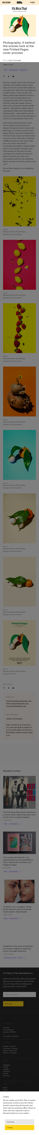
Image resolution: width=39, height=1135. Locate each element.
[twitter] (8, 76)
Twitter (5, 1073)
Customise (10, 1122)
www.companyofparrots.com (17, 704)
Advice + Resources (10, 1050)
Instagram (6, 1065)
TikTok (5, 1067)
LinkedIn (6, 1069)
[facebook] (4, 76)
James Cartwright (14, 60)
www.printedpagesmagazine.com (18, 701)
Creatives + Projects (10, 1048)
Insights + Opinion (9, 1046)
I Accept (10, 1127)
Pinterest (6, 1075)
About (5, 1087)
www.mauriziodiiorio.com (16, 706)
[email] (13, 76)
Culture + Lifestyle (10, 1052)
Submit (5, 1090)
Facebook (6, 1071)
